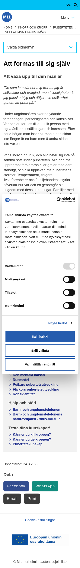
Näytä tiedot (57, 323)
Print (32, 499)
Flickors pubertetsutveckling (36, 389)
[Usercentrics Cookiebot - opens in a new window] (57, 200)
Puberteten (63, 27)
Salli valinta (40, 350)
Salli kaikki (40, 336)
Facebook (16, 486)
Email (12, 499)
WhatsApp (45, 486)
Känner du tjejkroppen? (32, 439)
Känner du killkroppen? (32, 434)
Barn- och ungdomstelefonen (36, 409)
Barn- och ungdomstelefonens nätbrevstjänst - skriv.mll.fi (37, 416)
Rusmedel (21, 380)
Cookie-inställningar (40, 520)
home (7, 27)
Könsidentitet (24, 394)
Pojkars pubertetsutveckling (35, 384)
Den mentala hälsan (29, 375)
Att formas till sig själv (25, 31)
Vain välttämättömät (40, 364)
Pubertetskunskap (27, 444)
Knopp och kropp (32, 27)
